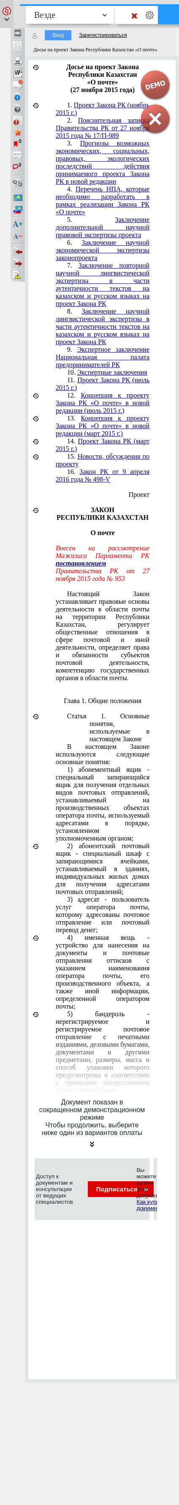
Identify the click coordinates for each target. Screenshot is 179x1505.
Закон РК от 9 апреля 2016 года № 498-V (102, 475)
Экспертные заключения (112, 372)
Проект (139, 494)
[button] (7, 14)
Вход (58, 35)
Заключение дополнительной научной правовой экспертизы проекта (102, 227)
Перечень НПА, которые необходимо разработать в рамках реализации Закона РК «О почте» (102, 200)
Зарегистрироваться (103, 35)
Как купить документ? (150, 1205)
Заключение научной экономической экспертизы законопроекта (102, 250)
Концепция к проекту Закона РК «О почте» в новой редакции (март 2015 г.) (102, 426)
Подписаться (122, 1189)
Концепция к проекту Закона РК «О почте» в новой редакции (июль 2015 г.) (102, 403)
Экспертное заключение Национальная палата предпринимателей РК (102, 357)
